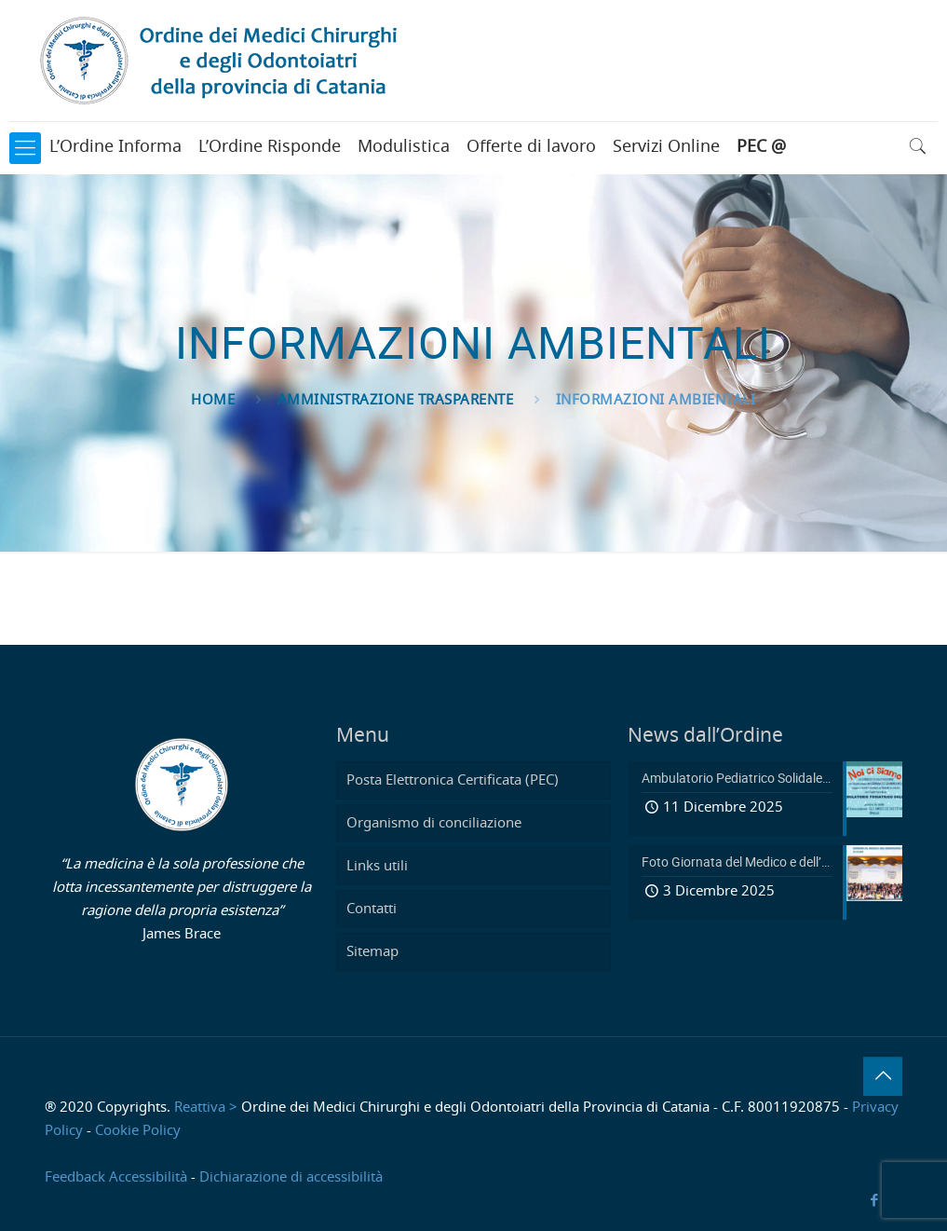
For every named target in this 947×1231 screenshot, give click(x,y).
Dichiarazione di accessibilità (291, 1177)
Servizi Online (666, 147)
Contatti (371, 909)
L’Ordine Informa (115, 147)
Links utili (377, 866)
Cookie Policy (138, 1131)
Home (213, 400)
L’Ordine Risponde (269, 147)
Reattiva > (205, 1108)
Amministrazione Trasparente (395, 400)
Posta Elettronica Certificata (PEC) (452, 780)
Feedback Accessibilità (116, 1177)
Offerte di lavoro (531, 147)
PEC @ (761, 147)
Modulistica (404, 147)
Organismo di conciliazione (433, 823)
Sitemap (372, 952)
